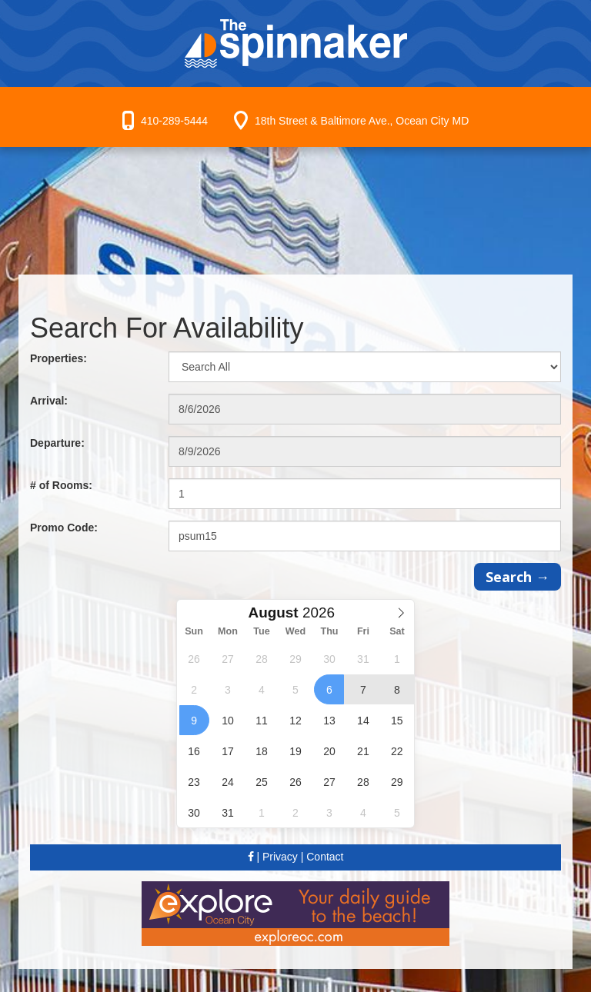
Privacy (280, 857)
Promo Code (64, 527)
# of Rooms (61, 485)
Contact (324, 857)
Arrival (49, 400)
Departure (57, 443)
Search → (517, 577)
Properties (58, 358)
